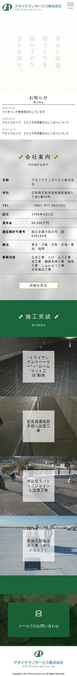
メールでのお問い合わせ (38, 626)
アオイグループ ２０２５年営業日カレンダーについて (35, 133)
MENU (70, 8)
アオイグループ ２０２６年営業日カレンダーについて (35, 122)
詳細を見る (38, 285)
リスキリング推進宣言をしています (23, 111)
